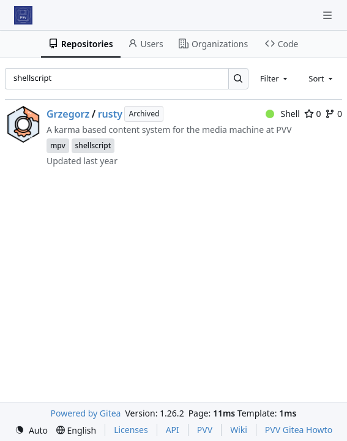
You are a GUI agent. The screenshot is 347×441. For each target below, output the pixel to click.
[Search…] (238, 78)
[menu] (31, 430)
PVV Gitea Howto (298, 429)
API (172, 429)
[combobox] (275, 78)
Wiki (238, 429)
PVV (204, 429)
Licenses (131, 429)
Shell (283, 113)
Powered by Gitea (86, 413)
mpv (57, 145)
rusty (110, 114)
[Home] (23, 15)
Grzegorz (68, 114)
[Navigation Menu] (328, 15)
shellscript (93, 145)
